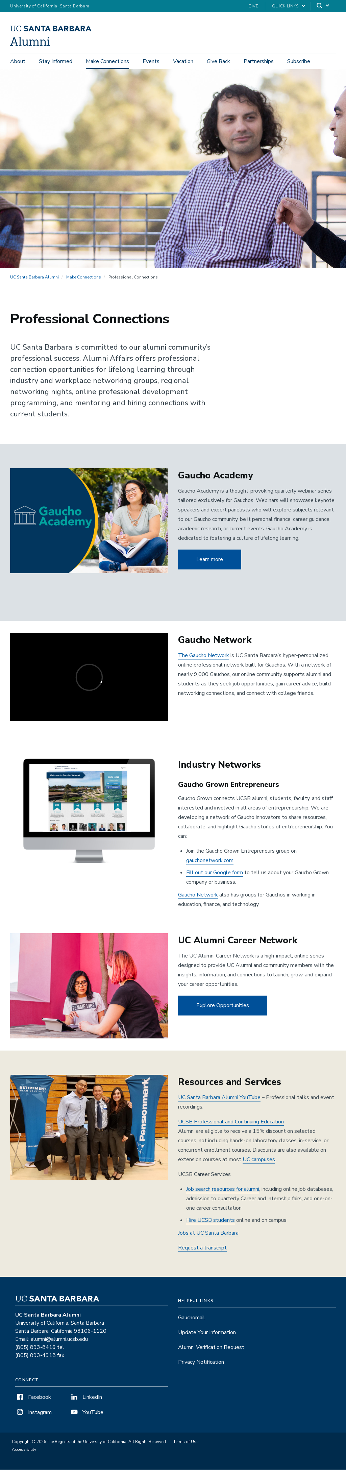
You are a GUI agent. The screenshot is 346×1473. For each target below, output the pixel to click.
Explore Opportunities (222, 1009)
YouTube (86, 1415)
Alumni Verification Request (211, 1350)
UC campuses (259, 1163)
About (17, 61)
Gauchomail (191, 1321)
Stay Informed (55, 61)
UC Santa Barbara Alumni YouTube (219, 1100)
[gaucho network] (89, 680)
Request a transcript (202, 1251)
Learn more (209, 562)
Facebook (33, 1400)
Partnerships (259, 61)
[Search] (323, 6)
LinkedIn (86, 1400)
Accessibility (24, 1452)
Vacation (183, 61)
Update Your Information (207, 1335)
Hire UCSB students (210, 1223)
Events (151, 61)
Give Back (218, 61)
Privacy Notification (201, 1365)
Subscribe (298, 61)
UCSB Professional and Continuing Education (231, 1125)
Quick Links (285, 6)
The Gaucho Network (203, 658)
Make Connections (107, 61)
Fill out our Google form (214, 876)
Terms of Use (185, 1445)
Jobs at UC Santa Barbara (208, 1236)
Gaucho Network (198, 898)
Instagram (33, 1415)
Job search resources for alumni (222, 1192)
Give (253, 6)
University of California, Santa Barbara (50, 6)
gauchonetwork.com (209, 864)
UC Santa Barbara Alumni (34, 280)
